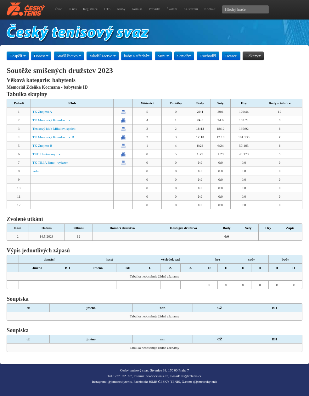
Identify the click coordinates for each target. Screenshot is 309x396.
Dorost (41, 55)
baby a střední (136, 55)
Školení (171, 9)
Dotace (231, 55)
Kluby (121, 9)
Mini (163, 55)
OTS (107, 9)
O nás (72, 9)
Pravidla (154, 9)
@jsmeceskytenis (120, 381)
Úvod (58, 9)
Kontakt (209, 9)
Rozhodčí (208, 55)
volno (36, 171)
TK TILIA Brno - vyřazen (50, 162)
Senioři (184, 55)
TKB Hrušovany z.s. (46, 154)
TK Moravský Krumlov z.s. (51, 120)
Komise (137, 9)
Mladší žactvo (102, 55)
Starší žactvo (69, 55)
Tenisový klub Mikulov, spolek (54, 128)
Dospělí (17, 55)
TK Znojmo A (42, 111)
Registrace (90, 9)
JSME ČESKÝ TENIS (164, 381)
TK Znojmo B (42, 145)
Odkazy (253, 55)
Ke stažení (190, 9)
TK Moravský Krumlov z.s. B (53, 137)
